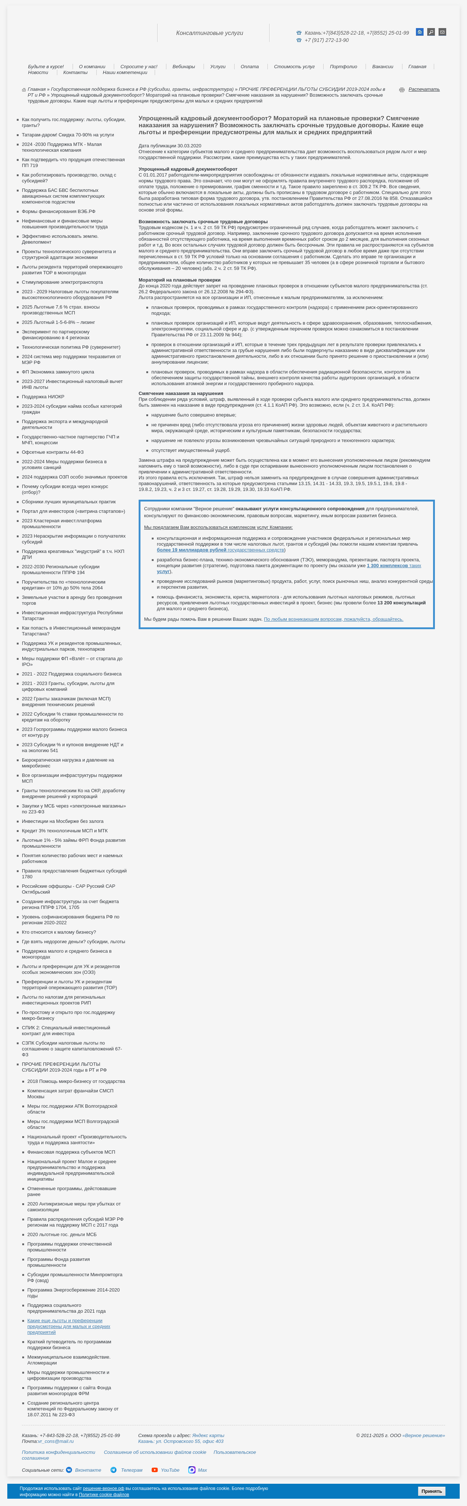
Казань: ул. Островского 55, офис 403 (181, 1441)
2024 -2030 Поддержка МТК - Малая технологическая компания (62, 147)
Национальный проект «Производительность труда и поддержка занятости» (77, 1139)
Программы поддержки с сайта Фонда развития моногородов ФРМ (69, 1390)
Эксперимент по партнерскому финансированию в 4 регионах (56, 334)
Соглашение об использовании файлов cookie (155, 1452)
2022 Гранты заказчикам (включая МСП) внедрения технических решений (66, 701)
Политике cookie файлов (104, 1494)
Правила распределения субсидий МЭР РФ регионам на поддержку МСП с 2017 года (75, 1222)
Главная (418, 66)
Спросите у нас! (138, 66)
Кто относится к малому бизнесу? (59, 932)
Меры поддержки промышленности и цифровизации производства (68, 1375)
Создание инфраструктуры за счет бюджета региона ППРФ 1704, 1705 (70, 904)
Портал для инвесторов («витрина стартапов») (73, 511)
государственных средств (220, 550)
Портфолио (343, 66)
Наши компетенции (125, 72)
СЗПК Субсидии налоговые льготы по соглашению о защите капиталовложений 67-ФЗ (72, 1048)
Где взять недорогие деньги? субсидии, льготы (73, 941)
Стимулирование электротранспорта (62, 282)
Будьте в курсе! (46, 66)
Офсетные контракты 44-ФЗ (53, 452)
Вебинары (184, 66)
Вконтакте (83, 1470)
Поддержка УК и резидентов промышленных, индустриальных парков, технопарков (72, 646)
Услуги (217, 66)
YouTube (165, 1470)
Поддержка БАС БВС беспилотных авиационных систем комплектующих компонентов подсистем (63, 196)
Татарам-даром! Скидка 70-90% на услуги (68, 135)
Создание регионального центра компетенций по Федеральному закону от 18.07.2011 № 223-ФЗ (73, 1408)
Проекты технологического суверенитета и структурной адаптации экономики (69, 254)
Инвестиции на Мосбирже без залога (63, 821)
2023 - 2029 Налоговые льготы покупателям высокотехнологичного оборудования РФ (70, 294)
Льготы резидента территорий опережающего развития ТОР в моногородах (72, 269)
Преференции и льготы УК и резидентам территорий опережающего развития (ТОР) (69, 984)
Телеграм (126, 1470)
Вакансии (382, 66)
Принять (431, 1491)
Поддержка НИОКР (43, 396)
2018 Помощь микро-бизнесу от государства (76, 1081)
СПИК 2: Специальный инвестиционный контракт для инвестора (66, 1030)
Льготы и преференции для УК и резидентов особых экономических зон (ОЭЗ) (71, 969)
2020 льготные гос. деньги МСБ (62, 1234)
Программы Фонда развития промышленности (58, 1262)
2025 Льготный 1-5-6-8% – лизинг (58, 322)
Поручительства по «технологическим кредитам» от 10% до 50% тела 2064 (63, 585)
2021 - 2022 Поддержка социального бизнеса (71, 674)
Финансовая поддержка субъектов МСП (71, 1152)
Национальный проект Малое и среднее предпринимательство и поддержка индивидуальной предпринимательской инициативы (71, 1170)
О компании (92, 66)
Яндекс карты (208, 1435)
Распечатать (424, 89)
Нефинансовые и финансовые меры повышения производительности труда (65, 223)
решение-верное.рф (103, 1488)
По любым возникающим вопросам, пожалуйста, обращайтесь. (334, 619)
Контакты (75, 72)
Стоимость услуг (294, 66)
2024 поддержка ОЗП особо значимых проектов (74, 477)
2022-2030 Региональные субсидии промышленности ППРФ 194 (61, 569)
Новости (38, 72)
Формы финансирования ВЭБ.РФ (59, 211)
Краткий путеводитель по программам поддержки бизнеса (69, 1344)
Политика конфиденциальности (58, 1452)
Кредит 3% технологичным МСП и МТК (65, 830)
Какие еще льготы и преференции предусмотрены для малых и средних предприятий (68, 1326)
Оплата (250, 66)
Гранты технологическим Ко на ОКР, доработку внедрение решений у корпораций (73, 793)
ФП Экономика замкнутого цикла (58, 372)
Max (197, 1470)
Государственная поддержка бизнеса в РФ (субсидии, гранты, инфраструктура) (142, 89)
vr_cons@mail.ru (56, 1441)
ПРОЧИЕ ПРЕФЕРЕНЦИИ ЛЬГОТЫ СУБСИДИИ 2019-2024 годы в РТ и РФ (64, 1067)
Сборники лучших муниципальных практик (69, 501)
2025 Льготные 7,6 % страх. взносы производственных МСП (61, 309)
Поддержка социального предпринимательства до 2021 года (66, 1308)
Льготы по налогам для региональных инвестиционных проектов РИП (63, 1000)
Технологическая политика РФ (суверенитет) (71, 347)
